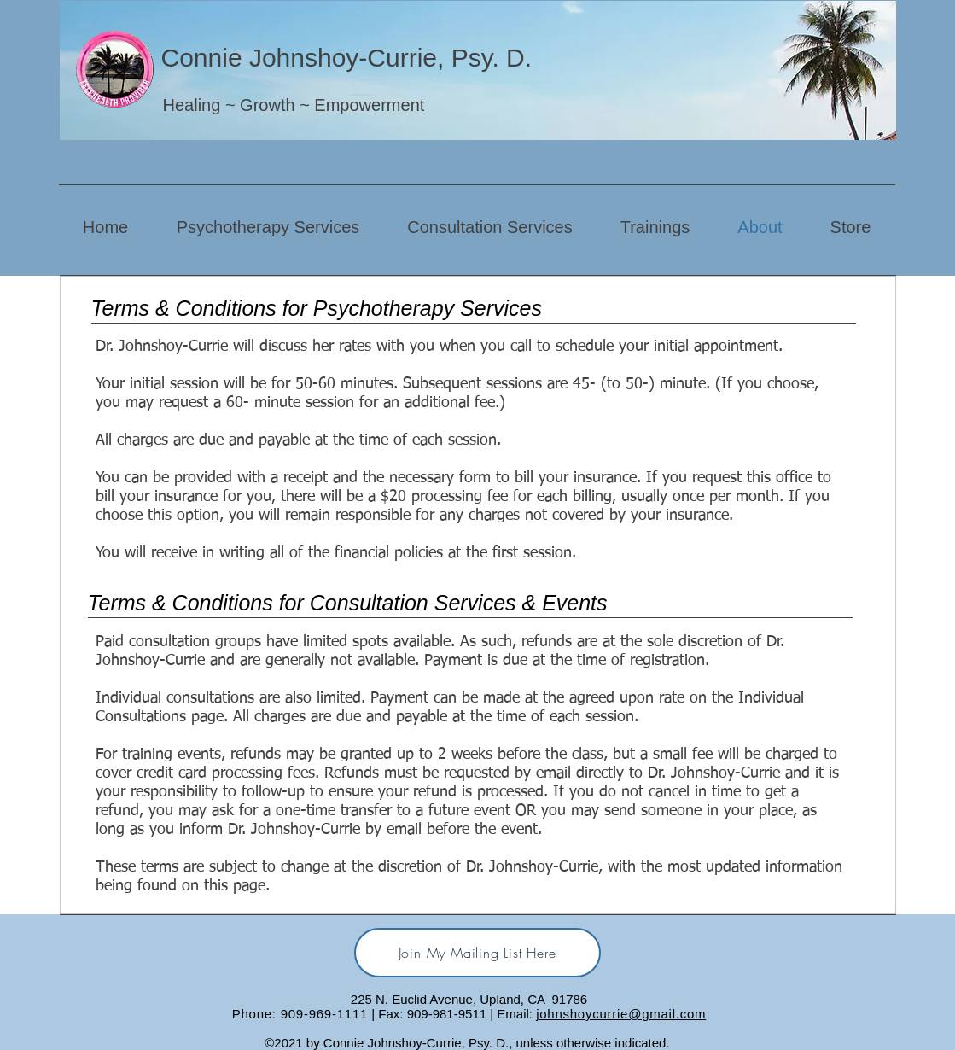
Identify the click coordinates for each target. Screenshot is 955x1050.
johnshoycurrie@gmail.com (621, 1013)
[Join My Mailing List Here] (477, 952)
